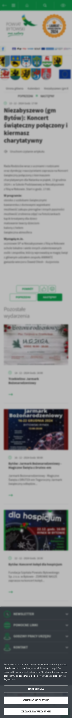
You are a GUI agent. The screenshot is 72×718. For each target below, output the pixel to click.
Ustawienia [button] (36, 689)
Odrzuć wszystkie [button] (36, 700)
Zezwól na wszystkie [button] (36, 711)
